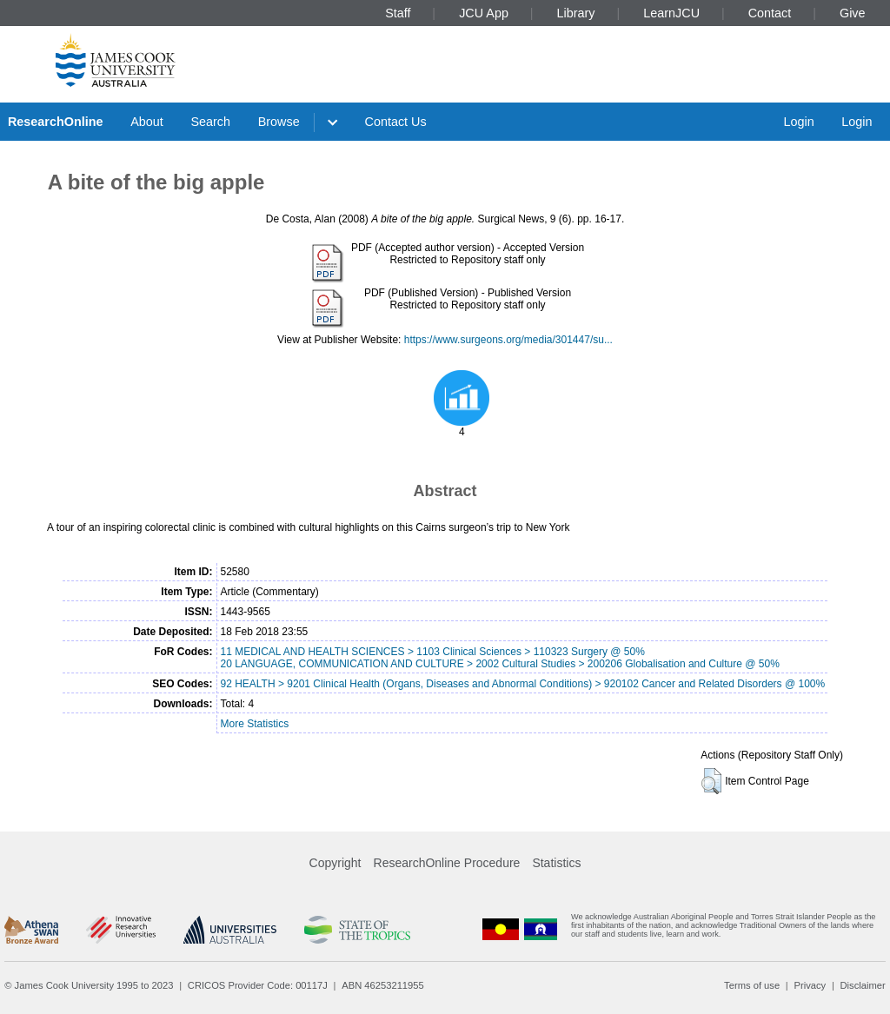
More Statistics (254, 724)
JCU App (483, 13)
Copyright (335, 863)
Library (576, 13)
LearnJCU (671, 13)
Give (853, 13)
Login (798, 122)
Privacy (810, 985)
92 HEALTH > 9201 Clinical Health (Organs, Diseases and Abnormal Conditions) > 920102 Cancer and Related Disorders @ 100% (522, 684)
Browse (279, 122)
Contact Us (396, 122)
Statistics (556, 863)
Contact (770, 13)
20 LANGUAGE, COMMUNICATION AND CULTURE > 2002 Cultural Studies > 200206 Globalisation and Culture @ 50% (499, 664)
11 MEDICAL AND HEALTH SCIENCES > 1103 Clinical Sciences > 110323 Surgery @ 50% (432, 652)
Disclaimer (863, 985)
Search (210, 122)
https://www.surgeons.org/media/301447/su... (508, 340)
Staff (397, 13)
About (146, 122)
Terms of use (752, 985)
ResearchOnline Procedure (447, 863)
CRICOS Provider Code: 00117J (258, 985)
